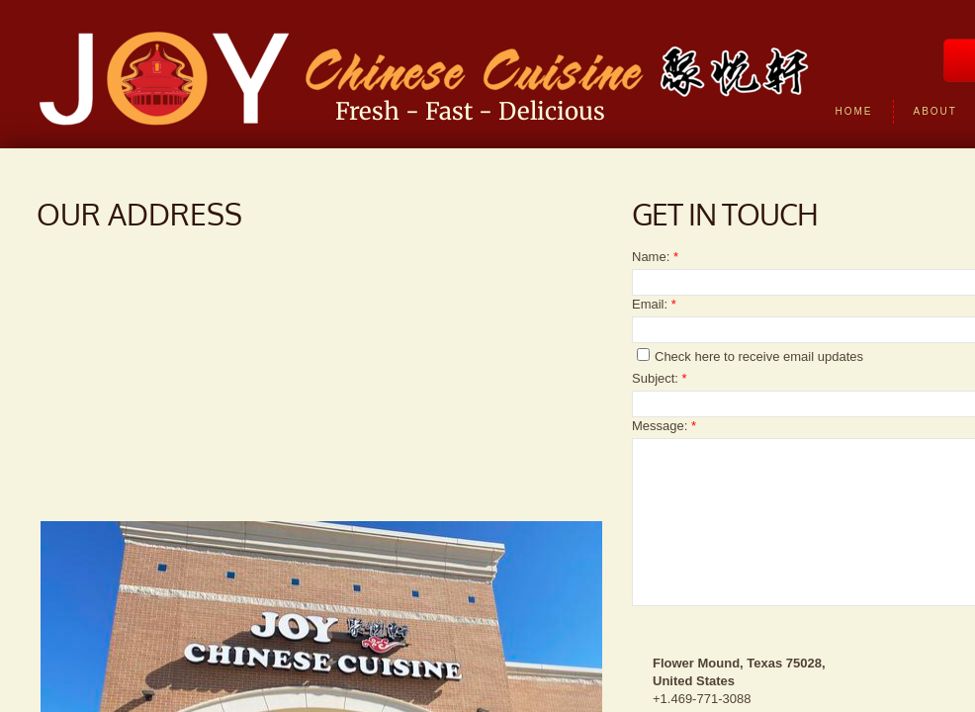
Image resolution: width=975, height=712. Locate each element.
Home (854, 111)
